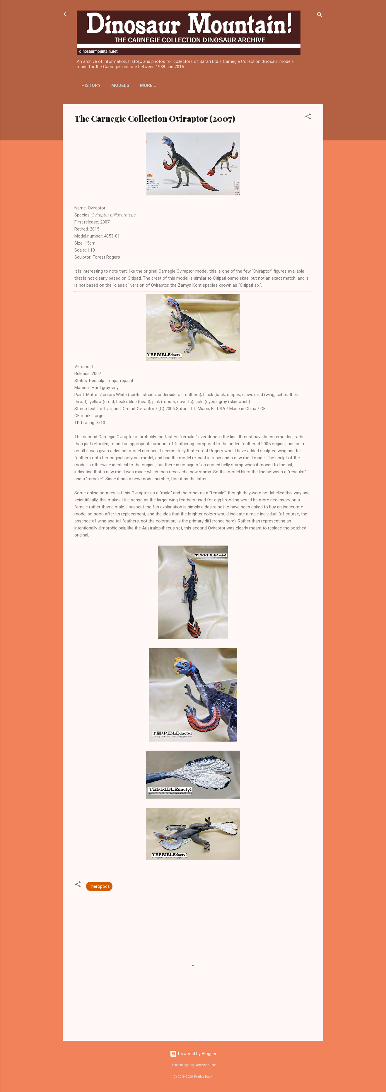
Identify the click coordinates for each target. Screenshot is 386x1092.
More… (196, 85)
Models (120, 85)
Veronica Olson (205, 1065)
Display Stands (158, 85)
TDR (78, 422)
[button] (308, 117)
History (91, 85)
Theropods (99, 886)
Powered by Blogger (193, 1053)
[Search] (319, 16)
